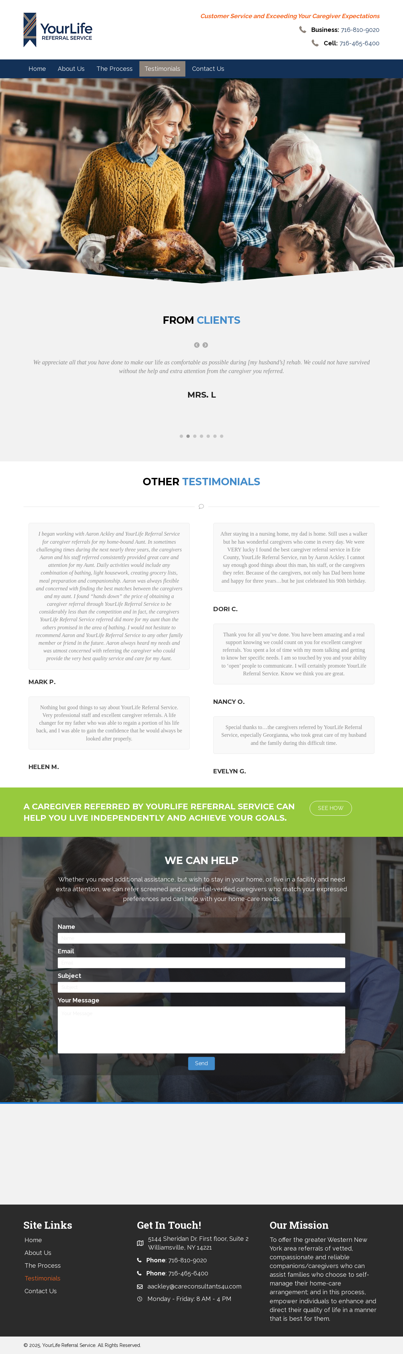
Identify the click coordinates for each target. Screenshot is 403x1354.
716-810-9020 (360, 30)
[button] (331, 808)
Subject (69, 976)
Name (66, 926)
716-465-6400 (359, 43)
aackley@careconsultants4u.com (194, 1286)
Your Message (78, 1000)
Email (66, 951)
